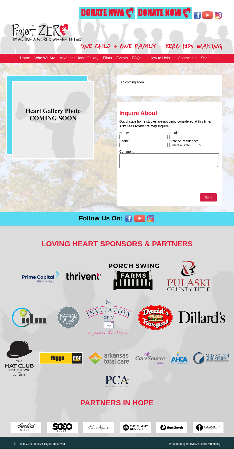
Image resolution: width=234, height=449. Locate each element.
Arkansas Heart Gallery (79, 58)
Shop (205, 58)
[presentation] (154, 182)
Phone (124, 141)
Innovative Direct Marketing (203, 443)
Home (25, 58)
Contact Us (187, 58)
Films (107, 58)
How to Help (159, 58)
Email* (174, 133)
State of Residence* (183, 141)
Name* (124, 133)
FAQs (137, 58)
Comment (126, 151)
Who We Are (44, 58)
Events (122, 58)
